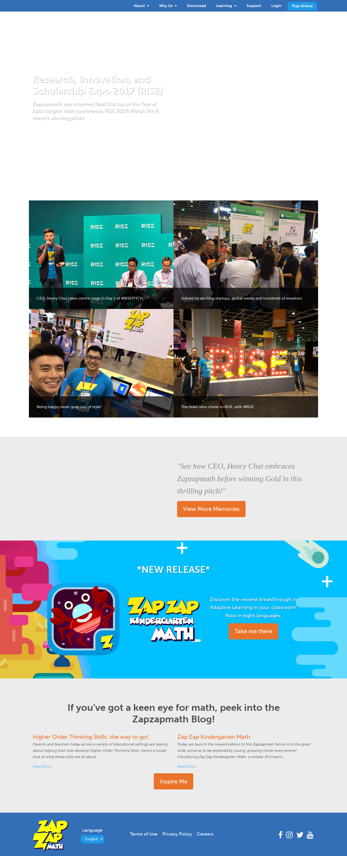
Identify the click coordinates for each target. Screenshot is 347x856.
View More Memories (211, 508)
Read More (42, 766)
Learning (226, 5)
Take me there (253, 631)
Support (254, 5)
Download (196, 5)
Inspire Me (173, 781)
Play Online (302, 6)
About (141, 5)
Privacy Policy (177, 834)
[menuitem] (141, 6)
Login (276, 5)
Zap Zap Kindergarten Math (213, 736)
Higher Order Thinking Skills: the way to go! (90, 736)
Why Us (168, 5)
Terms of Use (144, 834)
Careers (205, 834)
